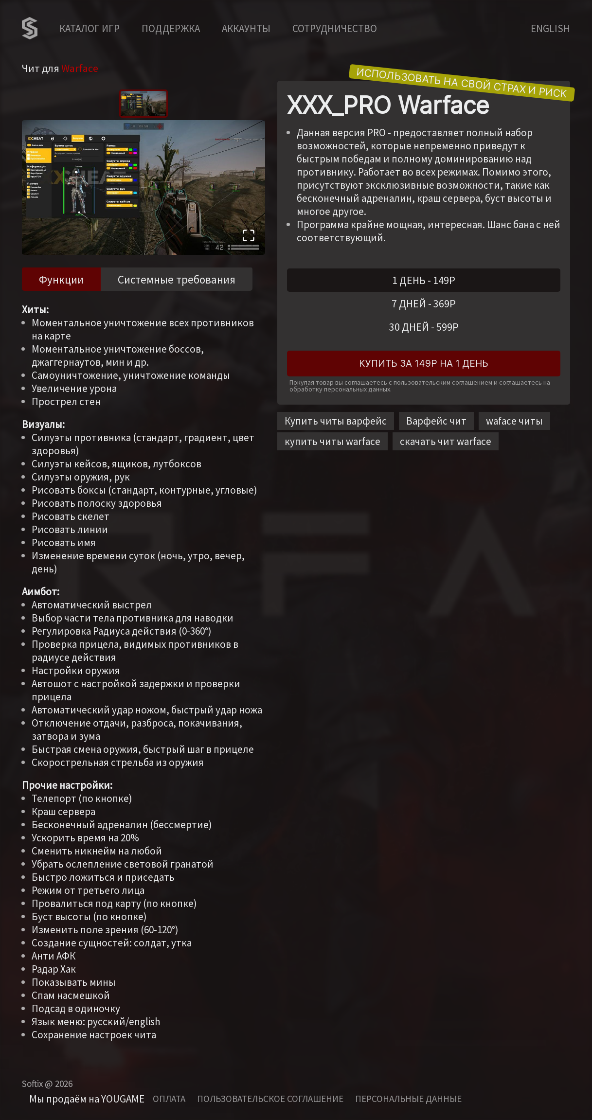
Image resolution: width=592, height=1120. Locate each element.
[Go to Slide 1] (143, 103)
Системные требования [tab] (176, 279)
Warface (79, 68)
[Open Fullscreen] (248, 237)
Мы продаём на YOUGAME (86, 1098)
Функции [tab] (61, 279)
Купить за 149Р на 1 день (423, 363)
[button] (143, 187)
